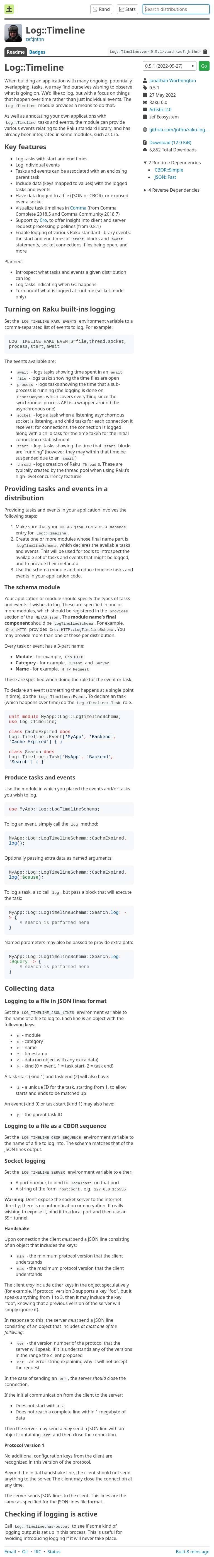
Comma (78, 208)
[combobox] (176, 9)
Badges (37, 52)
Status (53, 1552)
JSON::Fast (165, 177)
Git (25, 1552)
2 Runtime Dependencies (175, 163)
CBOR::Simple (169, 170)
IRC (38, 1552)
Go (204, 66)
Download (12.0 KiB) (170, 142)
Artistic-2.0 (160, 109)
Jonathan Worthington (172, 80)
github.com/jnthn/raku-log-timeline (179, 130)
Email (10, 1552)
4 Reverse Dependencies (174, 190)
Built (193, 1552)
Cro (43, 220)
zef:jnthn (35, 39)
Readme (16, 52)
